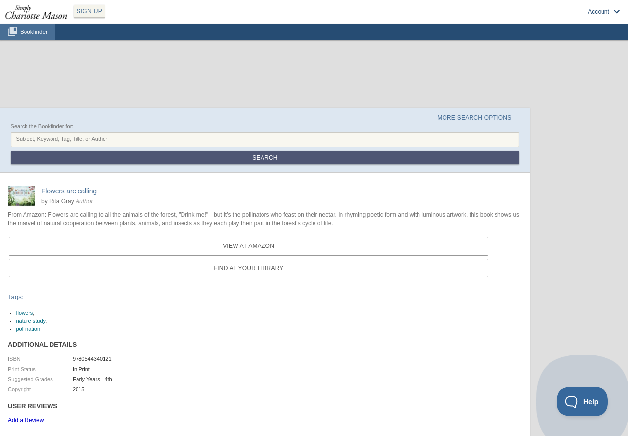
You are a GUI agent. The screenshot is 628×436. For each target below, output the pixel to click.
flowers (24, 313)
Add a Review (26, 420)
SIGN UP (89, 11)
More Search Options (474, 117)
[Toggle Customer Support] (582, 401)
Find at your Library (249, 268)
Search (264, 157)
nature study (31, 321)
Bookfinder (34, 31)
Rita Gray (61, 201)
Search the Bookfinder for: (42, 126)
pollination (28, 329)
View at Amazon (248, 246)
